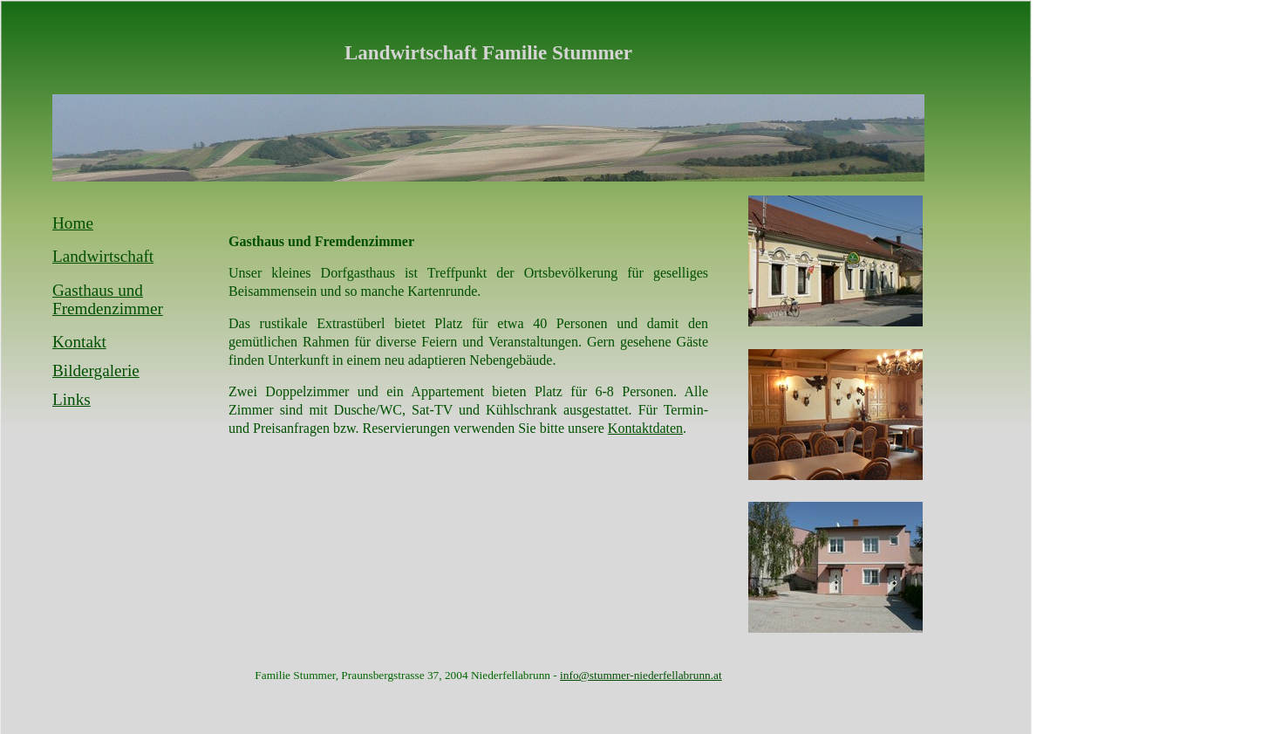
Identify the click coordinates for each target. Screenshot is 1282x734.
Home (72, 223)
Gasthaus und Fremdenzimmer (107, 300)
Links (71, 399)
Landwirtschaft (102, 256)
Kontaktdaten (645, 428)
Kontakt (79, 342)
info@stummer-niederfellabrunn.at (641, 675)
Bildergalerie (96, 370)
